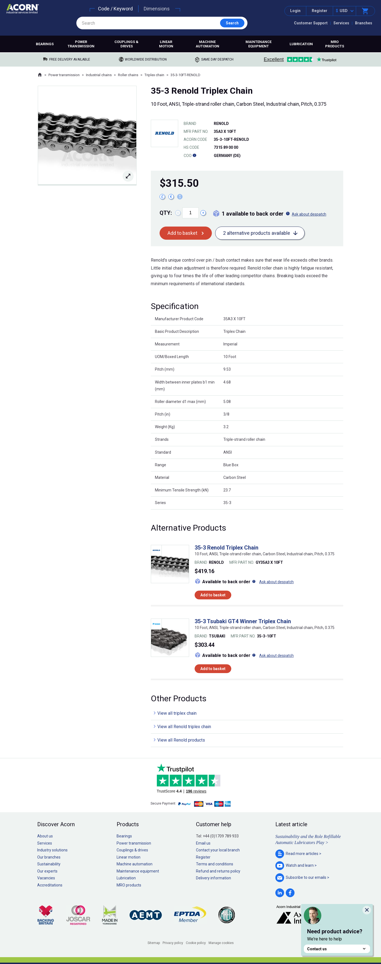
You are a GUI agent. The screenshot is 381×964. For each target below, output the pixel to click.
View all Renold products (181, 740)
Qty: (166, 213)
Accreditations (49, 885)
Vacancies (46, 878)
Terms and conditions (214, 864)
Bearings (45, 44)
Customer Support (311, 23)
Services (341, 23)
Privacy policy (173, 943)
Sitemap (154, 943)
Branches (363, 23)
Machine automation (207, 44)
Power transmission (81, 44)
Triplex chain (154, 75)
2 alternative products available (256, 233)
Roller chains (128, 75)
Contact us (337, 949)
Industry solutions (52, 850)
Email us (203, 843)
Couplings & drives (126, 44)
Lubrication (301, 44)
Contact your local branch (218, 850)
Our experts (47, 871)
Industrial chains (99, 75)
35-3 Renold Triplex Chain (226, 547)
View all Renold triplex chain (184, 726)
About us (45, 836)
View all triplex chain (177, 713)
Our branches (48, 857)
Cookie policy (196, 943)
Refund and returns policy (218, 871)
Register (319, 10)
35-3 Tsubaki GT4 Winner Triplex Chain (243, 621)
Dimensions (157, 9)
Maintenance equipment (259, 44)
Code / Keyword (115, 9)
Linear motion (166, 44)
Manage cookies (221, 943)
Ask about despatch (309, 214)
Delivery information (213, 878)
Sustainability (48, 864)
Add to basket (182, 233)
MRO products (334, 44)
